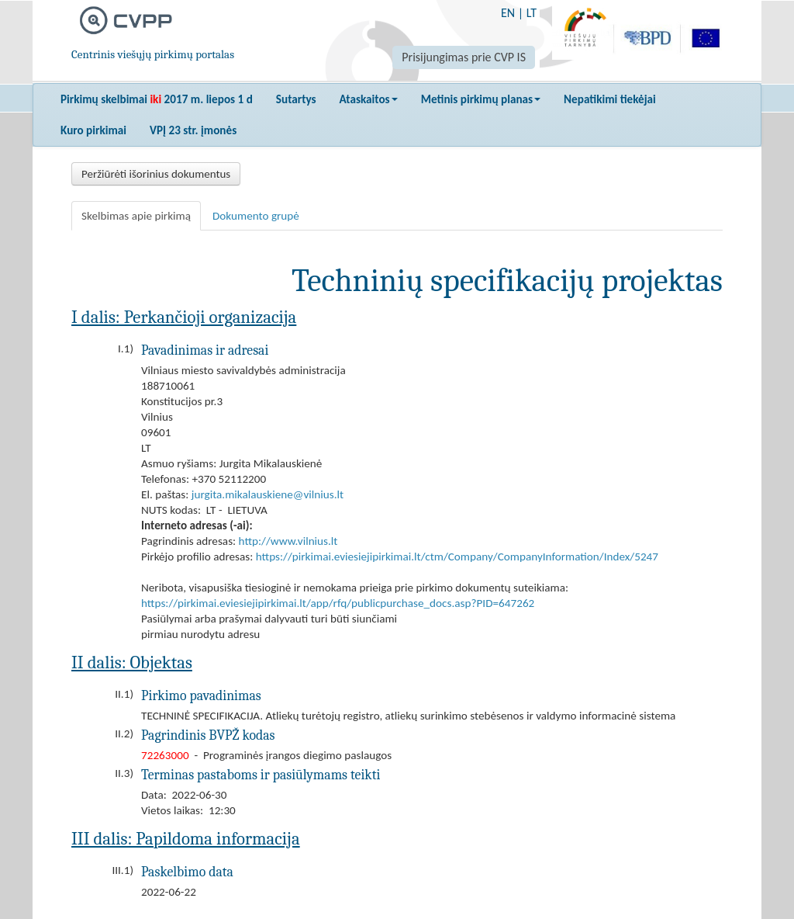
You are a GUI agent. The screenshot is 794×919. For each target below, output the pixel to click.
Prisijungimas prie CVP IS (464, 57)
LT (531, 12)
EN (508, 12)
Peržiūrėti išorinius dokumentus (155, 174)
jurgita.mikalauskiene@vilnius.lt (267, 494)
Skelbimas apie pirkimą (136, 216)
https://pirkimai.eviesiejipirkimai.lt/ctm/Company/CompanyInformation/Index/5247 (457, 557)
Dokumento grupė (255, 216)
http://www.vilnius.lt (288, 541)
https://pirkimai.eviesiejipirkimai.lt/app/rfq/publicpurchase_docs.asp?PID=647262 (337, 603)
